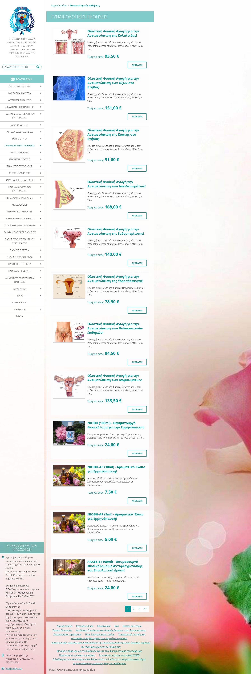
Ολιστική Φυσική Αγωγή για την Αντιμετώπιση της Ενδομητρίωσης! (115, 231)
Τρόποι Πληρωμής (62, 630)
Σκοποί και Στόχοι (132, 625)
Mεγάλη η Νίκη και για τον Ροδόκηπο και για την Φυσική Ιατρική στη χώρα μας (99, 650)
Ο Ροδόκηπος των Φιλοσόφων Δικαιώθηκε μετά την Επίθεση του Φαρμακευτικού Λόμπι (99, 659)
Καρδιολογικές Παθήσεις (19, 179)
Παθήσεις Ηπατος (19, 159)
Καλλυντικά (19, 288)
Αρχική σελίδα (59, 5)
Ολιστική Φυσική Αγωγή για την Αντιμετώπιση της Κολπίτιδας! (113, 33)
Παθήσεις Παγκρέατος (19, 257)
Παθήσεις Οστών (19, 250)
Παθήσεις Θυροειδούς (19, 166)
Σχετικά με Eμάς (84, 625)
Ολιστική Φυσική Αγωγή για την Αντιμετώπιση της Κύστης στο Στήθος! (113, 134)
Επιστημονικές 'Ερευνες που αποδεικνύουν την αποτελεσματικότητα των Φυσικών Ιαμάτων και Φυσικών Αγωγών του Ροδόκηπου (101, 644)
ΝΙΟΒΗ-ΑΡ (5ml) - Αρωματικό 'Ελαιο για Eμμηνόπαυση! (115, 516)
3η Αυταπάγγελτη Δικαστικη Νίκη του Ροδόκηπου (99, 663)
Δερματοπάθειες (19, 152)
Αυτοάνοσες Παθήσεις (20, 131)
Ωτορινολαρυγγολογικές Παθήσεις (19, 279)
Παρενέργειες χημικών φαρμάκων (77, 655)
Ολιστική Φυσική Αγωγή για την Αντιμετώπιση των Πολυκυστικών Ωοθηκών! (115, 328)
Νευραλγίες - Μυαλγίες (19, 211)
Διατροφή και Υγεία (19, 86)
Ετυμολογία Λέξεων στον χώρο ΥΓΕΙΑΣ (119, 655)
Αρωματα (19, 309)
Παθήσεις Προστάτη (19, 270)
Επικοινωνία (104, 625)
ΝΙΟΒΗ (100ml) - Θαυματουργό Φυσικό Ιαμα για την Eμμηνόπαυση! (115, 425)
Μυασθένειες (19, 204)
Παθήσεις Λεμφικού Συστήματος (19, 188)
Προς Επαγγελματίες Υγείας (99, 634)
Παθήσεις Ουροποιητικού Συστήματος (19, 241)
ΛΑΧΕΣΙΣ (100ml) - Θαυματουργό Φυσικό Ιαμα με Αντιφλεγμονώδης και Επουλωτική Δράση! (114, 565)
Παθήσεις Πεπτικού (19, 263)
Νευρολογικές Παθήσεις (19, 218)
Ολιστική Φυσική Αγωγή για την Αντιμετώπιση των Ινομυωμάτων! (114, 377)
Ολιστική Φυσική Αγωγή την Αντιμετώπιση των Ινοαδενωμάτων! (116, 184)
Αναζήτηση (38, 67)
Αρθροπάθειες (19, 124)
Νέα (116, 625)
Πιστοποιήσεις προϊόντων (67, 634)
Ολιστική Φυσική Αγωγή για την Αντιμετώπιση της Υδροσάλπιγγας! (115, 278)
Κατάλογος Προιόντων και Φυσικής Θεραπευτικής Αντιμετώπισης (111, 630)
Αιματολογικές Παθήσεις (19, 106)
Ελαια (19, 295)
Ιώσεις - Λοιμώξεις (19, 173)
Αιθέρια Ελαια (19, 302)
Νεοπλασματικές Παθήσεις (19, 225)
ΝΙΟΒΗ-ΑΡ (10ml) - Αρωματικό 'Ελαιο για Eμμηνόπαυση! (116, 469)
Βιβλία (19, 316)
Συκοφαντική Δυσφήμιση (131, 634)
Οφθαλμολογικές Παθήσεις (20, 232)
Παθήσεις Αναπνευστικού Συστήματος (19, 116)
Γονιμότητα (19, 138)
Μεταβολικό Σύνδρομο (19, 197)
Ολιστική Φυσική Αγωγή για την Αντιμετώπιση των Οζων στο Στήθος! (113, 82)
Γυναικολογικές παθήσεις (19, 145)
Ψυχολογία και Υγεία (19, 93)
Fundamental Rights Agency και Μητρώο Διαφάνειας (99, 638)
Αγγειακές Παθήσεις (19, 100)
